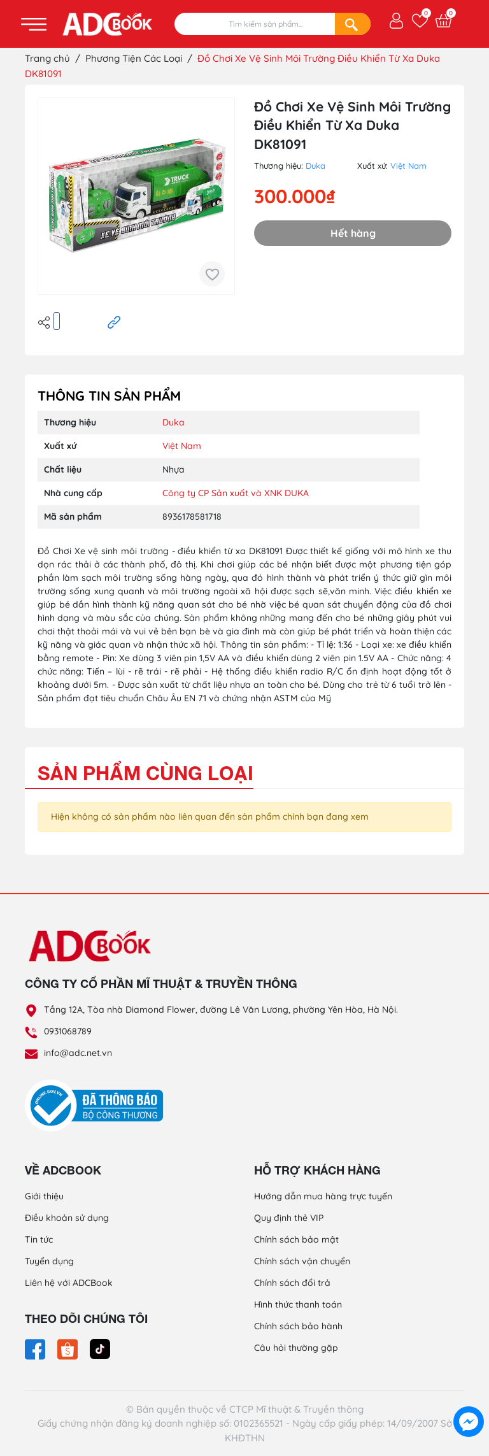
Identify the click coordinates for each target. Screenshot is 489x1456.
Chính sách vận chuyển (302, 1261)
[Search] (353, 24)
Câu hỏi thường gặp (296, 1347)
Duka (315, 166)
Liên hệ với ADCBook (69, 1282)
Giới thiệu (44, 1196)
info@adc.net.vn (78, 1053)
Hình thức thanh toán (298, 1304)
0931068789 (68, 1031)
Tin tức (39, 1239)
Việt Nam (408, 166)
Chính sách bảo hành (298, 1326)
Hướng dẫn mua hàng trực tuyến (323, 1196)
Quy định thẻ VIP (288, 1218)
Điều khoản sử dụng (67, 1218)
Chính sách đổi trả (292, 1282)
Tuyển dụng (49, 1261)
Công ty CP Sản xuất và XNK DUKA (235, 493)
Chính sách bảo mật (296, 1239)
